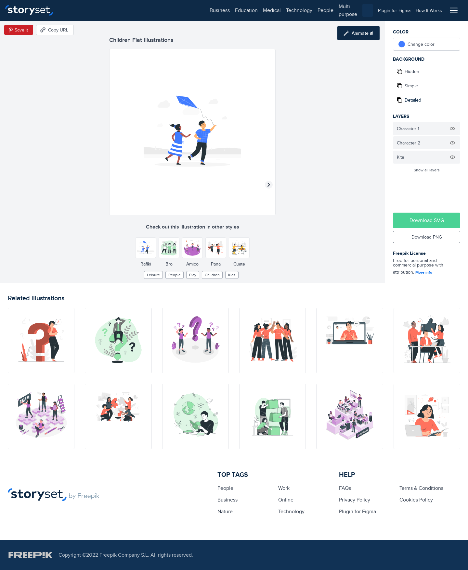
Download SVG (427, 220)
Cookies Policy (416, 499)
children (212, 275)
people (179, 10)
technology (153, 10)
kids (232, 275)
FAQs (345, 488)
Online (285, 499)
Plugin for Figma (357, 511)
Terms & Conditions (421, 488)
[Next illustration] (269, 185)
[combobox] (301, 10)
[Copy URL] (55, 30)
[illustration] (41, 340)
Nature (225, 511)
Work (284, 488)
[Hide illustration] (452, 128)
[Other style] (145, 247)
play (192, 275)
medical (126, 10)
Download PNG (426, 237)
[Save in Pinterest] (18, 30)
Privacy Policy (354, 499)
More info (423, 272)
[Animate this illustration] (358, 33)
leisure (153, 275)
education (100, 10)
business (73, 10)
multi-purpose (208, 10)
